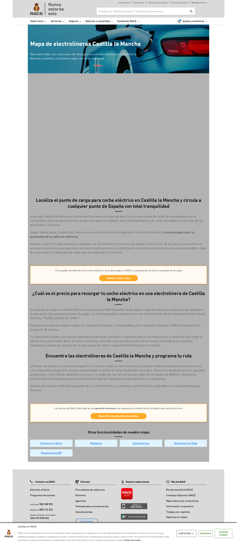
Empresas (139, 3)
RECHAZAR (205, 533)
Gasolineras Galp (185, 447)
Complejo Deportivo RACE (180, 498)
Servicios (56, 21)
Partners (80, 498)
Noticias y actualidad (98, 21)
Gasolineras (141, 447)
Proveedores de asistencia (90, 493)
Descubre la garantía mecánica (118, 419)
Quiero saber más (118, 279)
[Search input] (143, 11)
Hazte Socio (37, 21)
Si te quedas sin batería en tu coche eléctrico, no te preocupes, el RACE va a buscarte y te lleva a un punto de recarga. (118, 270)
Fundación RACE (126, 21)
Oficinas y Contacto (157, 3)
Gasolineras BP (51, 456)
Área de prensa (179, 3)
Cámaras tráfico (51, 447)
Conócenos (123, 3)
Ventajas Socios (199, 3)
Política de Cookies (132, 540)
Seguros (73, 21)
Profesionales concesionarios (92, 510)
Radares (96, 447)
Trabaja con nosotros (178, 515)
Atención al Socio (40, 493)
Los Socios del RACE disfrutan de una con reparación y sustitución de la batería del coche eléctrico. (118, 410)
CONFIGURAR (186, 533)
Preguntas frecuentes (42, 498)
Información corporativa (179, 510)
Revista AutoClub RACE (179, 493)
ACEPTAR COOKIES (223, 533)
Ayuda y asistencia (193, 21)
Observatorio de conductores (182, 504)
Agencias (80, 504)
